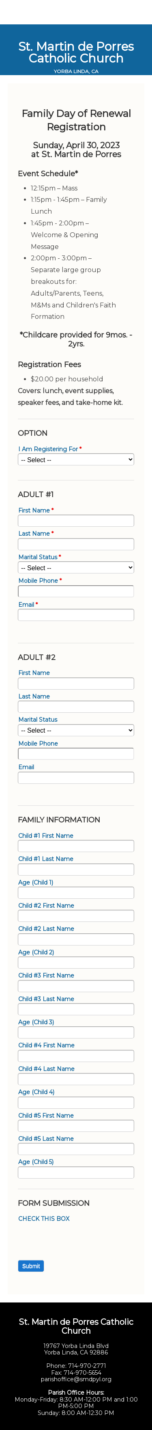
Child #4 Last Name (46, 1069)
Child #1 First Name (45, 836)
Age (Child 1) (35, 883)
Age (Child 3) (36, 1022)
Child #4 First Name (46, 1046)
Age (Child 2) (36, 953)
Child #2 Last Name (46, 929)
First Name (36, 511)
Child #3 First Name (46, 976)
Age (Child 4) (36, 1092)
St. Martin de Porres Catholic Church (76, 52)
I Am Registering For (49, 449)
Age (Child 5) (36, 1162)
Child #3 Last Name (46, 999)
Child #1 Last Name (45, 859)
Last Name (36, 534)
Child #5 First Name (46, 1116)
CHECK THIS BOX (43, 1219)
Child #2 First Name (46, 906)
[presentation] (79, 1239)
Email (28, 605)
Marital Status (39, 557)
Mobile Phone (40, 581)
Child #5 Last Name (46, 1139)
